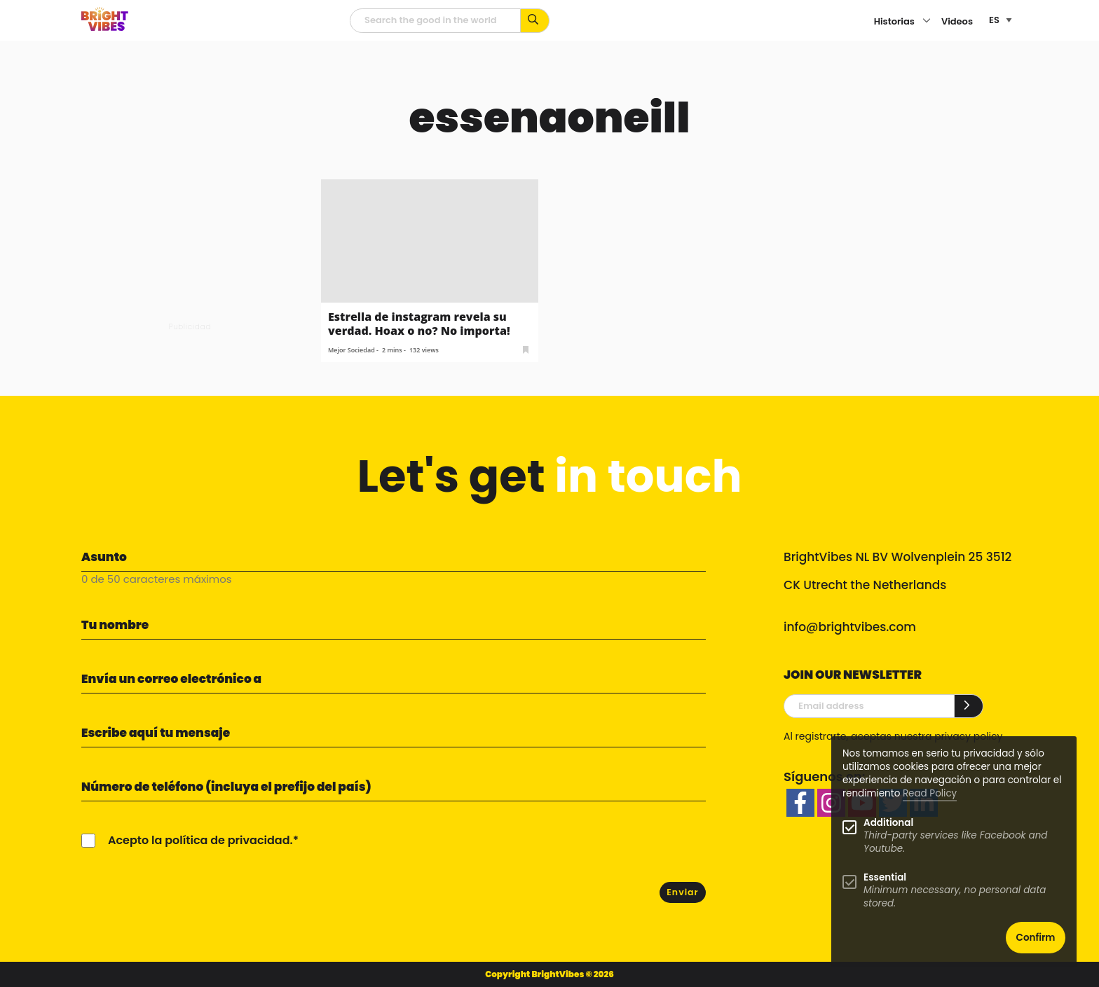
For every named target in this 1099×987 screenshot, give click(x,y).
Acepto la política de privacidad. (200, 840)
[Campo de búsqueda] (435, 20)
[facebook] (800, 803)
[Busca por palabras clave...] (535, 20)
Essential (884, 877)
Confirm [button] (1036, 937)
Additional (888, 822)
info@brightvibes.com (850, 627)
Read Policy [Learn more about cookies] (930, 793)
